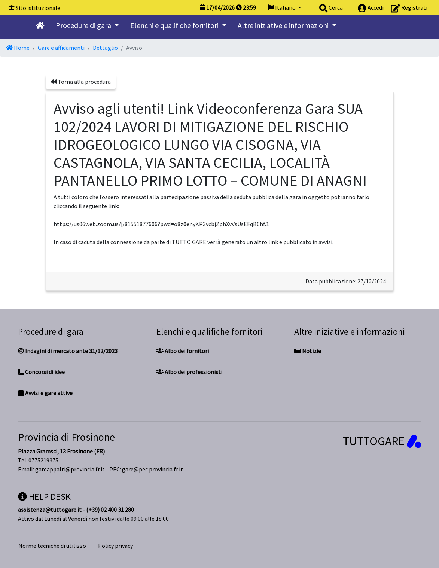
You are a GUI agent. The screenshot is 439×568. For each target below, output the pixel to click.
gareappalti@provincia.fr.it (70, 469)
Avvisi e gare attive (45, 393)
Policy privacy (115, 545)
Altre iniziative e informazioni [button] (284, 25)
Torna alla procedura (81, 81)
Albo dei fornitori (182, 351)
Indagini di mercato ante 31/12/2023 (68, 351)
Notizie (307, 351)
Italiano (282, 7)
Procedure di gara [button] (84, 25)
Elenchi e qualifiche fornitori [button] (175, 25)
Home (18, 47)
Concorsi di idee (41, 372)
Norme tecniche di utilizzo (52, 545)
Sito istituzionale (38, 8)
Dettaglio (105, 47)
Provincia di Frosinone (66, 437)
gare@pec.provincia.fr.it (152, 469)
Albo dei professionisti (189, 372)
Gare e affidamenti (61, 47)
